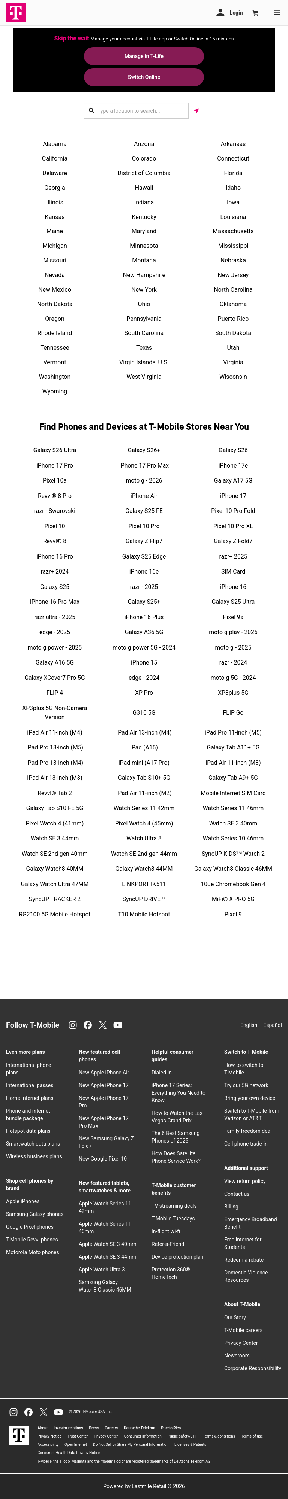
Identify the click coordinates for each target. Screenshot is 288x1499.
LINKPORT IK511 (144, 884)
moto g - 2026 (144, 480)
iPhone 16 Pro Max (55, 601)
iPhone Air (144, 495)
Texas (144, 347)
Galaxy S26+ (144, 450)
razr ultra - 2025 (54, 617)
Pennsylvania (144, 318)
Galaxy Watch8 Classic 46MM (233, 868)
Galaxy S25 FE (143, 510)
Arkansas (233, 144)
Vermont (55, 362)
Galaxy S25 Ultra (233, 601)
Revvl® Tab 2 (55, 793)
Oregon (54, 318)
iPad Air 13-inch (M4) (143, 732)
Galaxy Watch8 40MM (54, 868)
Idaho (233, 187)
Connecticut (233, 158)
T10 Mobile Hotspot (144, 914)
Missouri (54, 260)
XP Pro (144, 692)
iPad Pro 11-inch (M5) (233, 732)
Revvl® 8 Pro (55, 495)
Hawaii (144, 187)
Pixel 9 (233, 914)
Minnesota (144, 245)
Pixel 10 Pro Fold (233, 510)
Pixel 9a (233, 617)
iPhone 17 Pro (54, 465)
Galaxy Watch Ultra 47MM (54, 884)
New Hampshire (144, 275)
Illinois (54, 202)
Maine (54, 231)
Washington (54, 376)
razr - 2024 (233, 662)
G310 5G (144, 712)
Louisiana (233, 217)
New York (144, 289)
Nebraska (233, 260)
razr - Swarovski (54, 510)
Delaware (54, 173)
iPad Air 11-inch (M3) (233, 762)
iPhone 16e (144, 571)
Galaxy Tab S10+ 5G (144, 777)
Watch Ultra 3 (144, 838)
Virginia (233, 362)
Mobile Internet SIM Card (233, 793)
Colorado (144, 158)
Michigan (54, 245)
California (55, 158)
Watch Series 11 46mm (233, 808)
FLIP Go (233, 712)
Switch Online (144, 77)
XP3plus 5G (233, 692)
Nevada (55, 275)
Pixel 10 (54, 526)
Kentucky (144, 217)
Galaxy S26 (233, 450)
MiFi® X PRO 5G (233, 899)
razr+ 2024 (55, 571)
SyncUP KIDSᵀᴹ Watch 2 (233, 853)
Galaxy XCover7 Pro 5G (54, 677)
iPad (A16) (144, 747)
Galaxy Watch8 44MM (143, 868)
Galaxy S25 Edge (144, 556)
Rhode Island (55, 333)
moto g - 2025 (233, 647)
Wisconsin (233, 376)
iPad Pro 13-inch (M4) (54, 762)
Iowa (233, 202)
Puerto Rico (233, 318)
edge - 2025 (54, 632)
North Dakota (55, 304)
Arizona (144, 144)
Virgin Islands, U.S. (144, 362)
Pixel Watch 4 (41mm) (55, 823)
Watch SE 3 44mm (55, 838)
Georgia (54, 187)
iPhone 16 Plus (144, 617)
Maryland (144, 231)
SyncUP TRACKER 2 (55, 899)
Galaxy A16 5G (55, 662)
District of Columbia (143, 173)
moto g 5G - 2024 (233, 677)
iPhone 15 (144, 662)
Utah (233, 347)
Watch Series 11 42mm (144, 808)
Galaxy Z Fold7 (233, 541)
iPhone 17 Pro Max (144, 465)
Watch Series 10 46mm (233, 838)
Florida (233, 173)
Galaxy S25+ (144, 601)
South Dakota (233, 333)
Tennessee (54, 347)
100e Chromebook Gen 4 (233, 884)
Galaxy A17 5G (233, 480)
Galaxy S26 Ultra (54, 450)
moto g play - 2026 (233, 632)
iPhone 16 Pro (54, 556)
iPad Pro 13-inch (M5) (54, 747)
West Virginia (144, 376)
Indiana (144, 202)
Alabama (54, 144)
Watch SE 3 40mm (233, 823)
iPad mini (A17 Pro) (144, 762)
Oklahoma (233, 304)
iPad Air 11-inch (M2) (143, 793)
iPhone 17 (233, 495)
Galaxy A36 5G (144, 632)
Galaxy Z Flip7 (144, 541)
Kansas (55, 217)
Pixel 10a (55, 480)
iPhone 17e (233, 465)
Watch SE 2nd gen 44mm (144, 853)
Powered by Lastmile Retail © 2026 (143, 1486)
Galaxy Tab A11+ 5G (233, 747)
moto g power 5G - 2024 (144, 647)
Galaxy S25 (54, 586)
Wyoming (55, 391)
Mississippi (233, 245)
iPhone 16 (233, 586)
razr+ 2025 (233, 556)
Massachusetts (233, 231)
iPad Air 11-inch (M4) (54, 732)
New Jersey (233, 275)
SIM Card (233, 571)
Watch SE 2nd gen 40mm (55, 853)
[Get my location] (196, 111)
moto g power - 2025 (55, 647)
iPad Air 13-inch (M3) (54, 777)
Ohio (144, 304)
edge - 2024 (144, 677)
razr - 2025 (144, 586)
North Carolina (233, 289)
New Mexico (54, 289)
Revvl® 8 (54, 541)
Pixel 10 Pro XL (233, 526)
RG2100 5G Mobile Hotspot (54, 914)
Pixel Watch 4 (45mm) (144, 823)
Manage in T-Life (144, 56)
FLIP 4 (54, 692)
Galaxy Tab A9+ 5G (233, 777)
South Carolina (144, 333)
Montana (144, 260)
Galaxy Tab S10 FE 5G (55, 808)
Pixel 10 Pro (143, 526)
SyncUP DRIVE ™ (144, 899)
